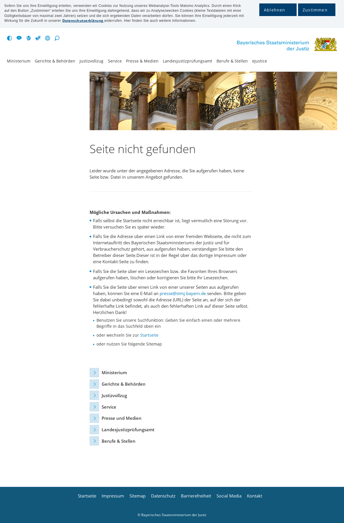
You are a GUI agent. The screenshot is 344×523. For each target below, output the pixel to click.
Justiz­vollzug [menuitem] (91, 61)
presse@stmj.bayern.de (183, 293)
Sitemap (138, 496)
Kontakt (254, 496)
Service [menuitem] (115, 61)
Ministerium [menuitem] (18, 61)
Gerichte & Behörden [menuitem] (55, 61)
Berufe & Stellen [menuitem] (232, 61)
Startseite (149, 335)
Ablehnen (274, 10)
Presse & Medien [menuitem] (142, 61)
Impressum (113, 496)
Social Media (229, 496)
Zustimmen (315, 10)
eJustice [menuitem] (259, 61)
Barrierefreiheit (196, 496)
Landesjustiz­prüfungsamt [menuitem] (187, 61)
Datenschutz (163, 496)
